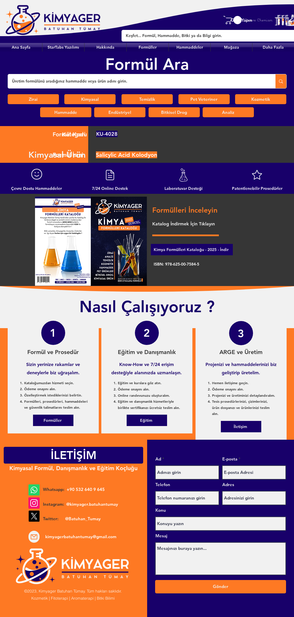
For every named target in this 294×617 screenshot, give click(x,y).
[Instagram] (34, 503)
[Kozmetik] (260, 99)
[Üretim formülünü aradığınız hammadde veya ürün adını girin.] (137, 81)
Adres (228, 484)
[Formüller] (53, 420)
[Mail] (34, 537)
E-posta (229, 459)
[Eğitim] (147, 420)
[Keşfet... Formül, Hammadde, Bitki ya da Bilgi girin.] (204, 35)
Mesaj (161, 536)
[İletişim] (241, 426)
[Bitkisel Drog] (174, 112)
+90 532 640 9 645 (86, 489)
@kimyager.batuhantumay (92, 504)
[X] (34, 516)
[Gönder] (220, 586)
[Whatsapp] (34, 489)
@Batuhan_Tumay (83, 518)
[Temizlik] (147, 99)
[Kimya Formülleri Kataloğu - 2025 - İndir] (192, 249)
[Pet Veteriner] (204, 99)
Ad (158, 459)
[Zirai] (33, 99)
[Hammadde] (65, 112)
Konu (160, 510)
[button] (147, 47)
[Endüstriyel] (119, 112)
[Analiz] (228, 112)
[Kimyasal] (90, 99)
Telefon (162, 484)
